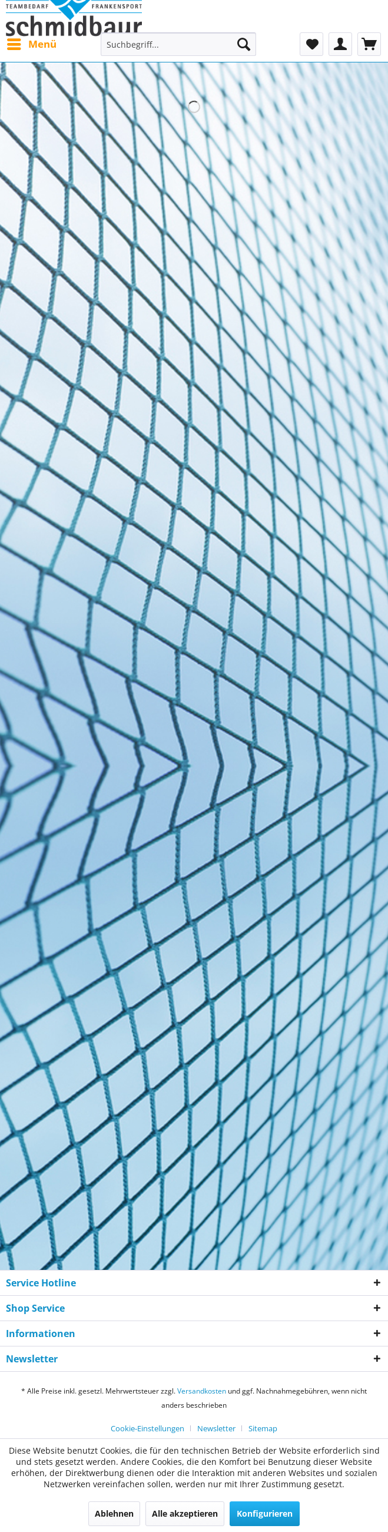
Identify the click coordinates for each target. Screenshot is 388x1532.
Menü (32, 43)
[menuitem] (31, 44)
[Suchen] (243, 44)
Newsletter (216, 1428)
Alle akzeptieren (185, 1513)
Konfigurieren (265, 1513)
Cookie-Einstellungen (147, 1428)
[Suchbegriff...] (178, 44)
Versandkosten (201, 1391)
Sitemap (262, 1428)
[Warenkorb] (369, 44)
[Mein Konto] (340, 44)
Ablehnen (114, 1513)
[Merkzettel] (311, 44)
